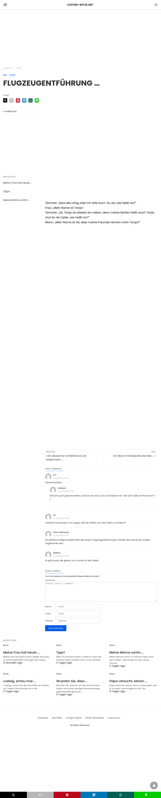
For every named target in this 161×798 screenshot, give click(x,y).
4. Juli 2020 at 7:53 (61, 535)
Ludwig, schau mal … (19, 685)
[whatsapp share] (30, 100)
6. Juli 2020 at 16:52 (61, 556)
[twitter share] (5, 100)
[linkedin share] (24, 100)
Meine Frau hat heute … (17, 183)
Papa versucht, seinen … (128, 685)
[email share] (11, 100)
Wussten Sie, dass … (71, 685)
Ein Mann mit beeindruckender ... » (134, 456)
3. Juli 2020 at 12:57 (61, 478)
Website (49, 625)
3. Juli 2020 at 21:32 (61, 518)
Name (48, 610)
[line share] (37, 100)
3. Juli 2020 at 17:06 (66, 491)
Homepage (8, 68)
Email (48, 617)
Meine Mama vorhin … (16, 200)
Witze (19, 68)
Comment (50, 580)
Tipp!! (6, 191)
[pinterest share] (18, 100)
